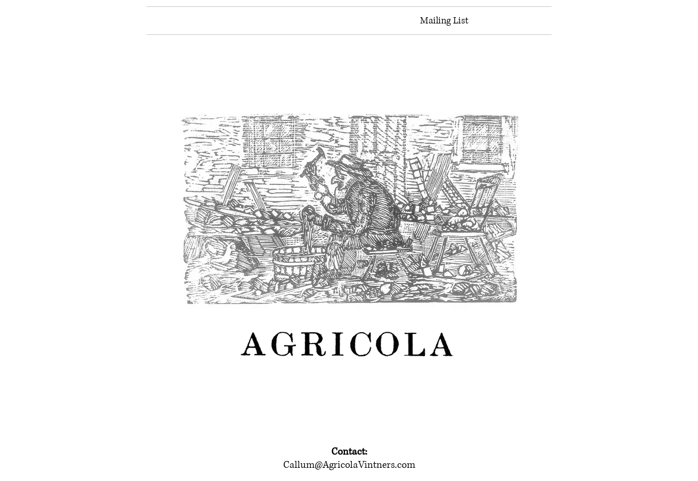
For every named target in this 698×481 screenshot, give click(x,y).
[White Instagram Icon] (668, 263)
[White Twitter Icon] (668, 241)
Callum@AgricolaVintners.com (349, 464)
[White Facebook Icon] (668, 218)
